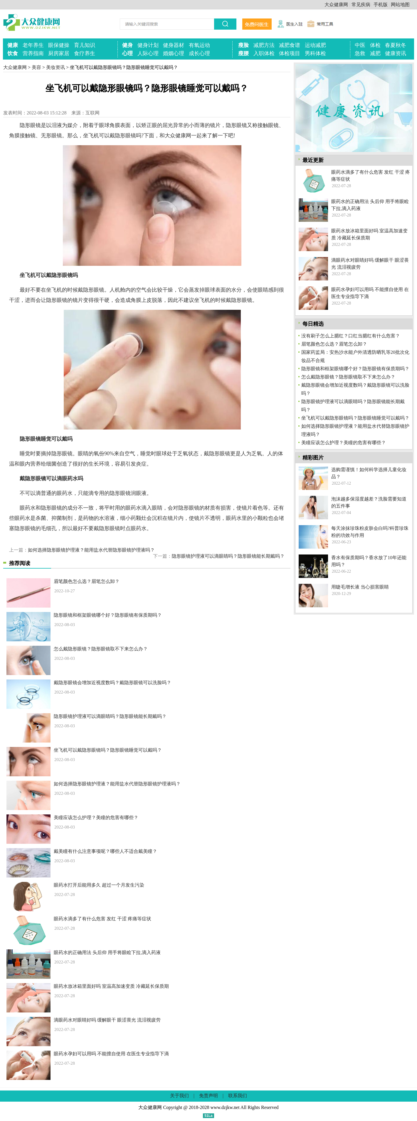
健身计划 (148, 45)
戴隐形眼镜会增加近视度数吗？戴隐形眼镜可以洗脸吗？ (112, 682)
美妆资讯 (55, 67)
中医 (360, 45)
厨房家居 (58, 53)
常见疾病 (361, 4)
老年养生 (33, 45)
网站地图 (400, 4)
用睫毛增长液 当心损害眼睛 (360, 586)
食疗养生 (84, 53)
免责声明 (208, 1095)
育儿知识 (84, 45)
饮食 (12, 53)
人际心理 (148, 53)
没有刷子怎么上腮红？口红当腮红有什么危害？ (350, 335)
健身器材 (173, 45)
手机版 (381, 4)
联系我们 (237, 1095)
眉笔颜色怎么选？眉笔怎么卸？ (87, 581)
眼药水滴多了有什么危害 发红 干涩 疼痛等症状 (102, 918)
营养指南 (33, 53)
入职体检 (264, 53)
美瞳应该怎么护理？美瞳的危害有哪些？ (96, 817)
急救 (360, 53)
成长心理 (199, 53)
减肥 (375, 53)
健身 (127, 45)
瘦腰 (243, 53)
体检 (375, 45)
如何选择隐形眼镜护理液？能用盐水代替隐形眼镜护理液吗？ (91, 549)
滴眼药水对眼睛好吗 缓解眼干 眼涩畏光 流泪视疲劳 (107, 1019)
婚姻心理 (173, 53)
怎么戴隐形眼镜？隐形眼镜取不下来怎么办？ (101, 648)
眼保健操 (58, 45)
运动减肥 (315, 45)
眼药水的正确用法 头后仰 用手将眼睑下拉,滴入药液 (107, 952)
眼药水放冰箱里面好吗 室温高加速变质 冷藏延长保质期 (111, 986)
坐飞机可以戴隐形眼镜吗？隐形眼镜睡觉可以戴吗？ (108, 750)
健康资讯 (395, 53)
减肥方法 (264, 45)
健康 (12, 45)
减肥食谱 (289, 45)
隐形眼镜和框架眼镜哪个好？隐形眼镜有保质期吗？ (108, 615)
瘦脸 (243, 45)
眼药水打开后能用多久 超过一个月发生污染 (99, 884)
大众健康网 (336, 4)
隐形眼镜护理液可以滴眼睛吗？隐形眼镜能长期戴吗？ (228, 556)
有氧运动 (199, 45)
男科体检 (315, 53)
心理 (127, 53)
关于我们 (179, 1095)
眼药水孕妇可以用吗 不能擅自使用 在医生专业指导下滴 (111, 1053)
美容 (36, 67)
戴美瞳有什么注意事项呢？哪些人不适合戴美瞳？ (105, 851)
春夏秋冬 (395, 45)
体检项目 (289, 53)
